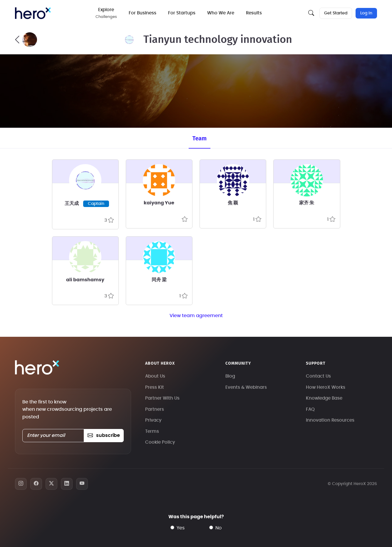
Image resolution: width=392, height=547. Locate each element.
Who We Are (221, 13)
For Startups (183, 13)
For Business (144, 13)
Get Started (335, 13)
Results (255, 13)
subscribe (104, 435)
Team (199, 138)
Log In (366, 13)
